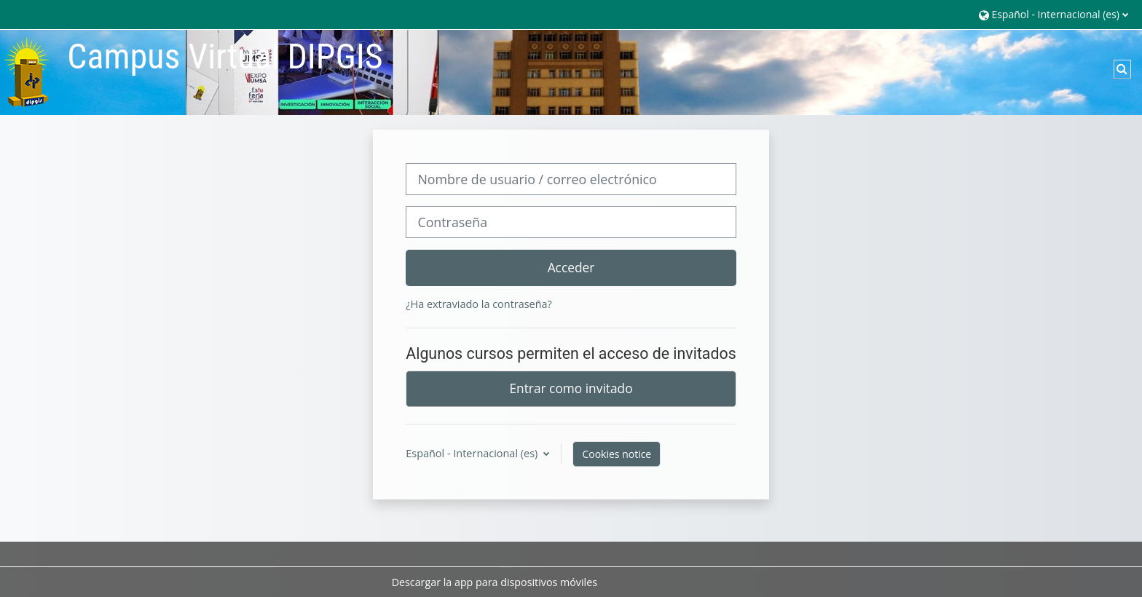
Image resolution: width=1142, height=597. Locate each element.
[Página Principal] (28, 71)
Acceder (571, 267)
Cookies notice (616, 454)
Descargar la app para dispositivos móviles (494, 582)
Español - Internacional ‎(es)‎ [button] (473, 453)
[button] (1053, 14)
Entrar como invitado (570, 388)
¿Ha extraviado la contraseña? (479, 304)
